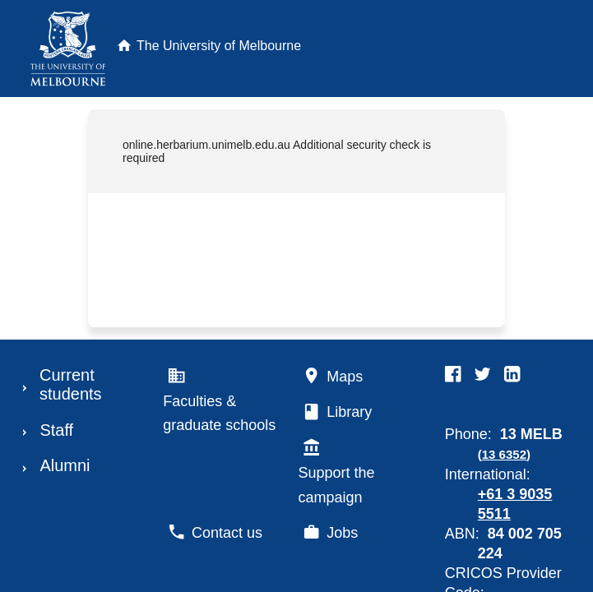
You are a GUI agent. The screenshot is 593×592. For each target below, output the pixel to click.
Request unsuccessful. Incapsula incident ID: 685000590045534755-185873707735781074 (296, 296)
